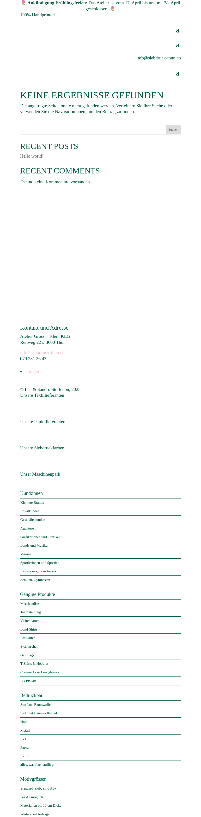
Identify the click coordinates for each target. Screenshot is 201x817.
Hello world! (32, 156)
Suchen (173, 129)
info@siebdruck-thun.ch (42, 351)
